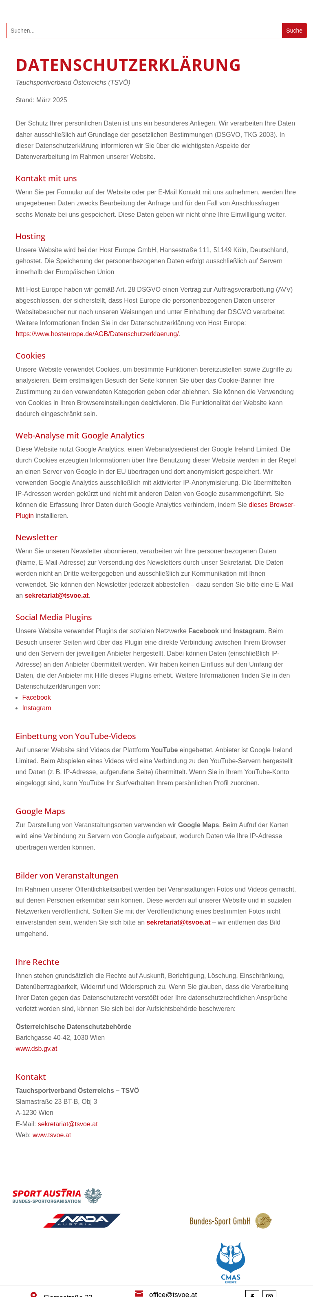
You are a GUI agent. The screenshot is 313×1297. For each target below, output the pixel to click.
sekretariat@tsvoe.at (68, 1124)
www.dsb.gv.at (36, 1048)
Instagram (36, 708)
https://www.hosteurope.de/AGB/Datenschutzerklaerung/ (97, 333)
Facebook (36, 697)
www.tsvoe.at (52, 1135)
